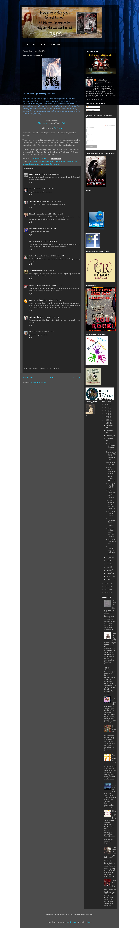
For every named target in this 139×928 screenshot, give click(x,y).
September (110, 439)
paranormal (26, 164)
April (108, 570)
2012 (106, 589)
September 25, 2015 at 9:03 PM (54, 256)
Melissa (31, 189)
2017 (106, 417)
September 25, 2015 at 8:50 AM (52, 201)
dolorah (31, 332)
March (109, 573)
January (109, 579)
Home (26, 44)
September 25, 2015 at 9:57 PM (46, 271)
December (110, 426)
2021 (106, 404)
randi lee (32, 228)
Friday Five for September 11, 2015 (111, 513)
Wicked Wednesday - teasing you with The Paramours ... (111, 494)
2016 (106, 420)
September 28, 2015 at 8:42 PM (44, 332)
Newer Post (28, 377)
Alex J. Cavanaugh (35, 174)
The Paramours (54, 164)
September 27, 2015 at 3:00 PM (54, 300)
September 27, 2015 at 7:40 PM (52, 317)
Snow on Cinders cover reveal (110, 478)
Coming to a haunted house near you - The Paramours (110, 532)
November (110, 431)
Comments (91, 110)
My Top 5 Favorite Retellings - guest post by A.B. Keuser (109, 671)
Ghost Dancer (54, 161)
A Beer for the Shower (36, 300)
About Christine (39, 44)
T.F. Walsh (32, 271)
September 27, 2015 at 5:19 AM (52, 285)
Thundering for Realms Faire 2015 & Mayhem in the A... (111, 455)
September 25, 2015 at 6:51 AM (52, 174)
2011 (106, 592)
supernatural (45, 164)
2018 (106, 414)
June (108, 564)
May (108, 567)
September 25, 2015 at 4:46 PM (47, 241)
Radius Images (72, 922)
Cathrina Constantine (36, 256)
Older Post (76, 377)
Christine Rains (34, 158)
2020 (106, 407)
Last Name (89, 140)
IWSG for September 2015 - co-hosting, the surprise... (110, 550)
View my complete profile (94, 99)
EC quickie (31, 161)
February (110, 576)
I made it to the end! (114, 787)
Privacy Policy (54, 44)
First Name (89, 134)
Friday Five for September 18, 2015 (111, 485)
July (108, 561)
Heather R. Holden (35, 285)
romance (33, 164)
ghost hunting (63, 161)
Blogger (88, 922)
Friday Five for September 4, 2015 (111, 541)
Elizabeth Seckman (35, 214)
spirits (39, 164)
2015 (106, 423)
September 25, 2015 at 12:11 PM (45, 228)
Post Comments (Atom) (38, 382)
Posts (89, 107)
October (109, 435)
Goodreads (58, 128)
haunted (70, 161)
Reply (30, 182)
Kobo (64, 123)
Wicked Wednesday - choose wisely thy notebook (111, 522)
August (109, 558)
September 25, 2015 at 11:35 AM (52, 214)
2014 (106, 583)
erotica (47, 161)
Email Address (91, 128)
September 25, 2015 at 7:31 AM (44, 189)
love (75, 161)
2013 (106, 586)
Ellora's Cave (42, 123)
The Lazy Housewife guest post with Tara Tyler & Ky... (111, 504)
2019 (106, 411)
